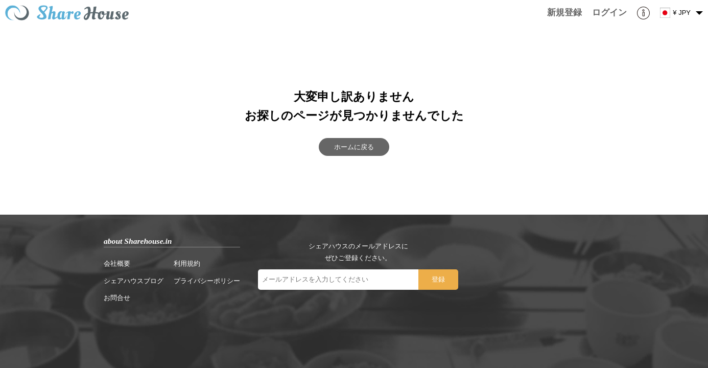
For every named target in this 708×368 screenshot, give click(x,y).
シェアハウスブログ (133, 281)
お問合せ (117, 298)
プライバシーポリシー (207, 281)
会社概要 (117, 263)
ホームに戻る (354, 147)
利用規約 (187, 263)
